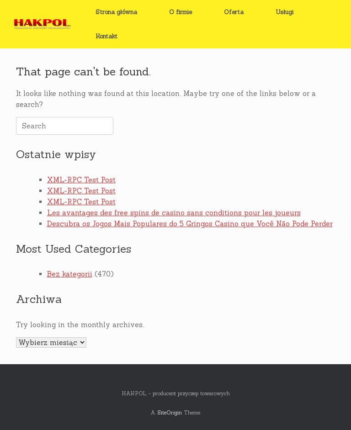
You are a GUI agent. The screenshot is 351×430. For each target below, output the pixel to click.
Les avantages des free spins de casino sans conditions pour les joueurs (174, 212)
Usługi (284, 12)
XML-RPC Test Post (81, 179)
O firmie (180, 12)
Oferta (234, 12)
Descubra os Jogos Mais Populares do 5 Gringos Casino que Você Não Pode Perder (190, 223)
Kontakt (106, 36)
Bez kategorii (69, 274)
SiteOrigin (169, 412)
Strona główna (116, 12)
